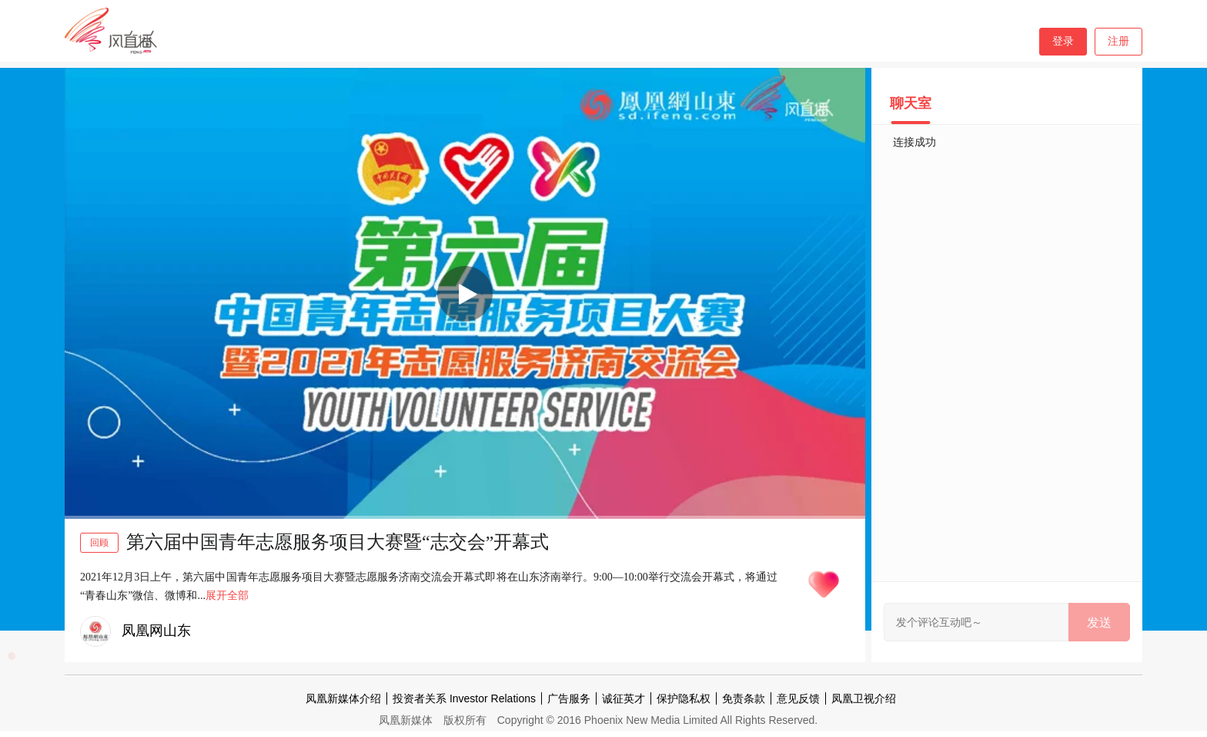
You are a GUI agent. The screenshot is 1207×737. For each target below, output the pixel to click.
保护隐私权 (683, 698)
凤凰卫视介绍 (863, 698)
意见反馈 (798, 698)
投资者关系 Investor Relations (464, 698)
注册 (1118, 41)
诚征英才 (623, 698)
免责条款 (743, 698)
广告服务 (568, 698)
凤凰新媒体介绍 (343, 698)
